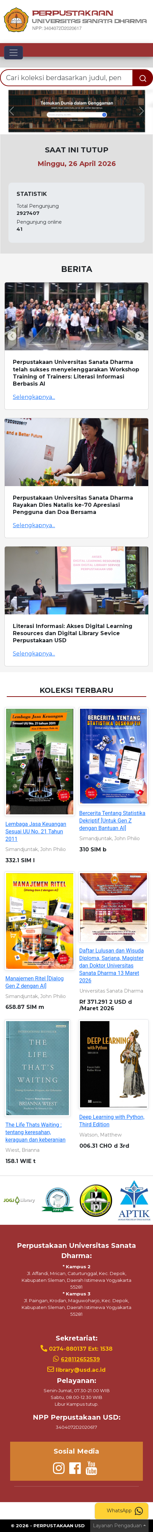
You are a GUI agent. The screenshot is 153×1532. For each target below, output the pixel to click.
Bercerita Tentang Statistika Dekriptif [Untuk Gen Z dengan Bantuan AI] (112, 820)
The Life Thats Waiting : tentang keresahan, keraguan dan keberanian (35, 1132)
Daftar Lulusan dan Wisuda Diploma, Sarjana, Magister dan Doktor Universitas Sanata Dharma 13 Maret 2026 (111, 965)
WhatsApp (125, 1511)
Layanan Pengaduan (117, 1525)
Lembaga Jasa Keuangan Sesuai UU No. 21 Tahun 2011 (35, 831)
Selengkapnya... (34, 397)
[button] (11, 111)
